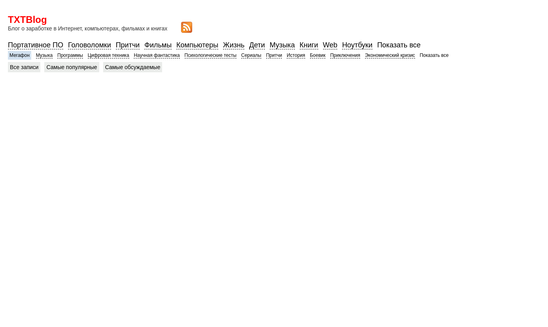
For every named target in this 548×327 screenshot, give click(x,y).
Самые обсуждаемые (133, 67)
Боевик (318, 55)
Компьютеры (197, 45)
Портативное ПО (35, 45)
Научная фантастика (157, 55)
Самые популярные (71, 67)
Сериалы (251, 55)
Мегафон (19, 55)
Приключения (345, 55)
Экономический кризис (390, 55)
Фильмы (158, 45)
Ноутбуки (357, 45)
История (296, 55)
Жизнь (233, 45)
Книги (309, 45)
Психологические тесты (211, 55)
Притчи (128, 45)
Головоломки (89, 45)
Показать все (399, 45)
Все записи (24, 67)
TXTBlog (27, 19)
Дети (257, 45)
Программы (70, 55)
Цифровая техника (108, 55)
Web (330, 45)
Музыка (282, 45)
